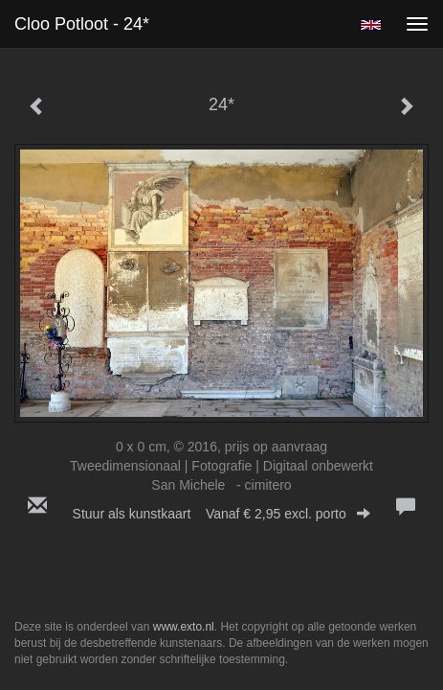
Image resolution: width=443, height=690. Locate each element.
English (371, 25)
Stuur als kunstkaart (222, 513)
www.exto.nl (183, 626)
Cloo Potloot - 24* (81, 24)
